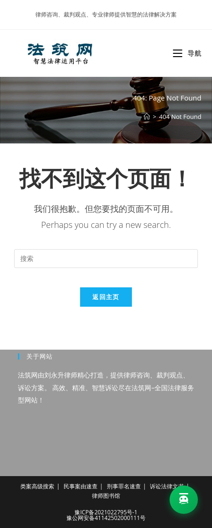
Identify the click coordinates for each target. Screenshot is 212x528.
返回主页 (105, 297)
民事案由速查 (81, 486)
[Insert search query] (106, 258)
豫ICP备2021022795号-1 (105, 512)
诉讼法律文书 (167, 486)
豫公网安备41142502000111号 (106, 518)
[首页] (147, 116)
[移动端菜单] (187, 53)
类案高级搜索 (37, 486)
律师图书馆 (106, 496)
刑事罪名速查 (124, 486)
